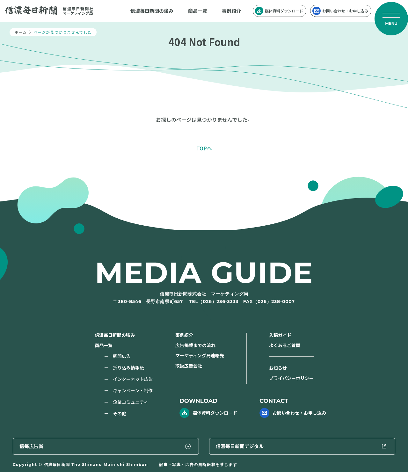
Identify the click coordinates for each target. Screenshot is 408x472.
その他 (119, 413)
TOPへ (204, 148)
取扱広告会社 (188, 365)
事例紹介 (231, 10)
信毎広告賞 (243, 445)
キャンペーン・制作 (133, 390)
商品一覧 (197, 10)
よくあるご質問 (284, 345)
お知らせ (278, 368)
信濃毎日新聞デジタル (346, 445)
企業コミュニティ (130, 402)
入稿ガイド (280, 335)
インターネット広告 (133, 379)
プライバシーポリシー (291, 378)
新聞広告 (122, 356)
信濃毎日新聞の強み (151, 10)
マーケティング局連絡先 (199, 355)
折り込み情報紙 (128, 367)
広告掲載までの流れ (195, 345)
